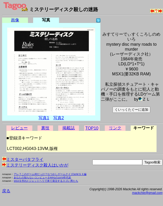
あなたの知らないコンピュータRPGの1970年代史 (42, 177)
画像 (15, 20)
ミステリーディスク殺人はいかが (35, 165)
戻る (6, 191)
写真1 (44, 118)
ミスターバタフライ (22, 159)
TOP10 (91, 128)
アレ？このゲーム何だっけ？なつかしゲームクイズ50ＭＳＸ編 (50, 174)
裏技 (45, 128)
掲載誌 (68, 128)
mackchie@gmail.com (147, 193)
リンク (115, 128)
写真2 (58, 118)
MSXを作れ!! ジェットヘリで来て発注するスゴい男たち (46, 180)
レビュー (19, 128)
